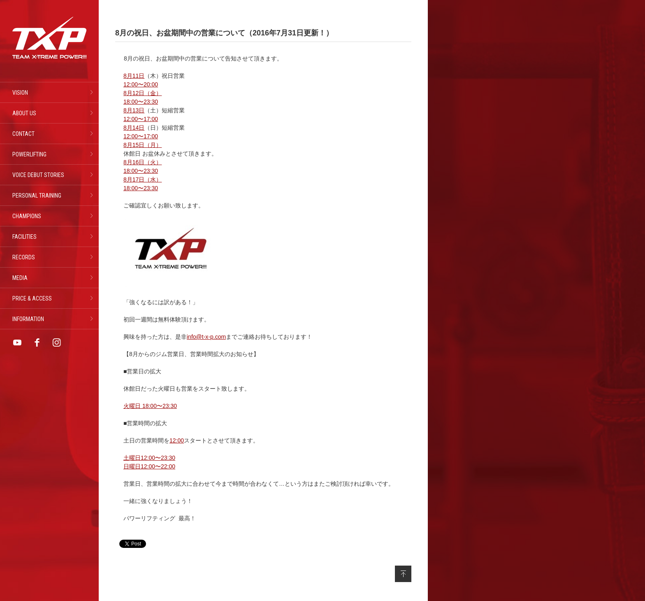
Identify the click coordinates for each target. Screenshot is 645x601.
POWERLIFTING (29, 154)
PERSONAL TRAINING (36, 195)
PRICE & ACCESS (32, 298)
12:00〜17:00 (140, 119)
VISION (20, 92)
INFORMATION (28, 319)
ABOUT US (24, 113)
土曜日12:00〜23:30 (149, 457)
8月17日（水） (142, 179)
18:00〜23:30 (140, 101)
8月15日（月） (142, 145)
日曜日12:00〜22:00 (149, 466)
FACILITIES (24, 236)
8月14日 (133, 127)
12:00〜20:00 (140, 84)
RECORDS (23, 257)
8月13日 (133, 110)
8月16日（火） (142, 162)
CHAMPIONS (26, 216)
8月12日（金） (142, 93)
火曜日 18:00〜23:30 (150, 406)
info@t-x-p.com (206, 336)
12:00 (176, 440)
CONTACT (23, 133)
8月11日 (133, 75)
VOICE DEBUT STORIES (38, 175)
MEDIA (20, 278)
